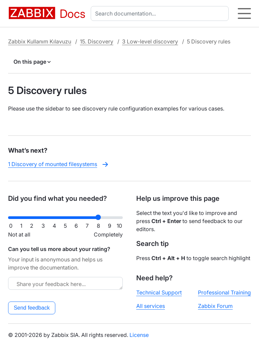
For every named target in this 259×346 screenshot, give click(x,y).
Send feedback (32, 308)
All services (150, 306)
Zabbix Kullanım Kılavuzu (39, 41)
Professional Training (224, 292)
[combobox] (161, 13)
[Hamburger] (244, 13)
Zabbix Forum (215, 306)
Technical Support (159, 292)
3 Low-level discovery (150, 41)
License (139, 335)
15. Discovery (96, 41)
